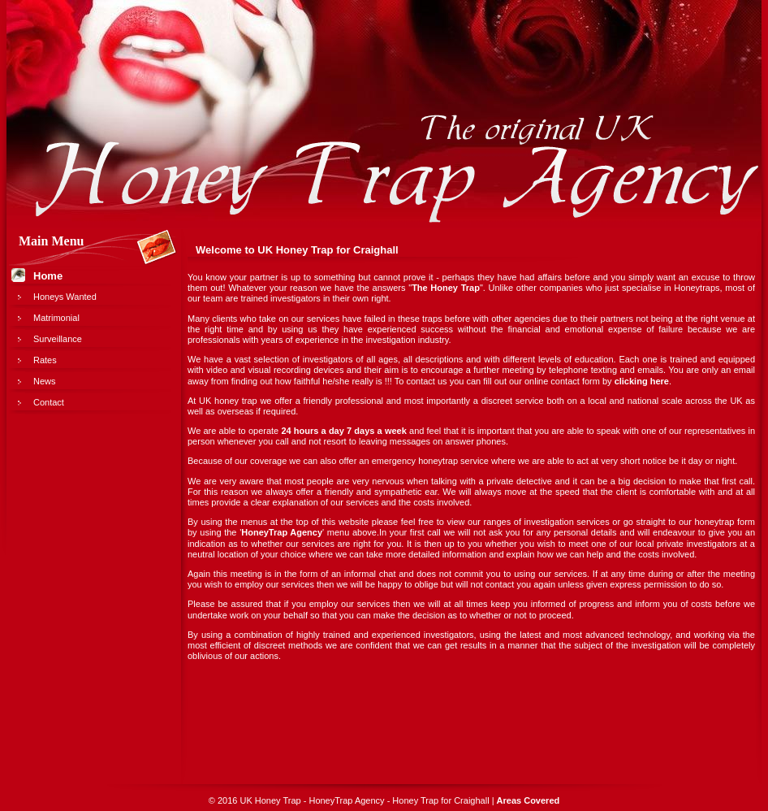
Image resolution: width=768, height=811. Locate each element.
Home (48, 276)
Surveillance (57, 339)
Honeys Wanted (65, 296)
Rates (45, 360)
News (44, 381)
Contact (48, 402)
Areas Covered (528, 800)
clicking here (642, 381)
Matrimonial (56, 318)
